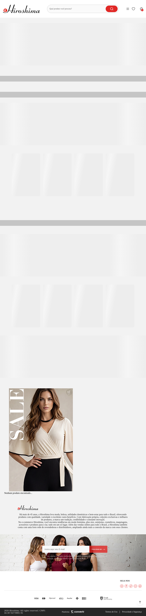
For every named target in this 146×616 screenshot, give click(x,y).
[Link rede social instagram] (121, 586)
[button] (140, 602)
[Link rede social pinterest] (140, 586)
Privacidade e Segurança (132, 612)
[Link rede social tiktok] (131, 586)
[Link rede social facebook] (126, 586)
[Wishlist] (133, 9)
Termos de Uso (111, 612)
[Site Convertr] (73, 612)
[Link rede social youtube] (135, 586)
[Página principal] (21, 9)
